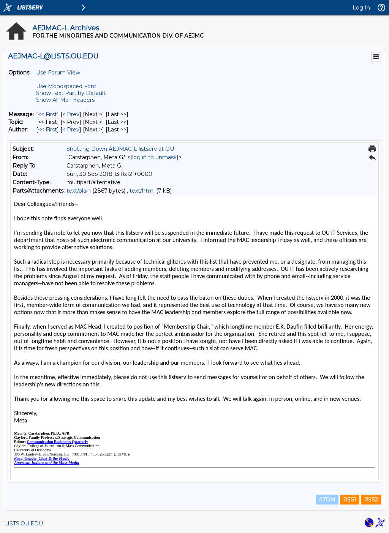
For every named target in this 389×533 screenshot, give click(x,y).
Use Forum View (58, 72)
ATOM (327, 499)
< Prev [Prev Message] (70, 114)
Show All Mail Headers (65, 99)
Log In (361, 7)
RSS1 (349, 499)
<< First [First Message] (47, 114)
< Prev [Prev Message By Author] (70, 129)
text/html (142, 190)
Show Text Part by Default (71, 93)
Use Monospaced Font (66, 86)
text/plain (78, 190)
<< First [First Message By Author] (47, 129)
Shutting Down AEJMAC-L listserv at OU (120, 149)
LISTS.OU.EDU (23, 523)
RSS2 (371, 499)
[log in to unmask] (154, 157)
